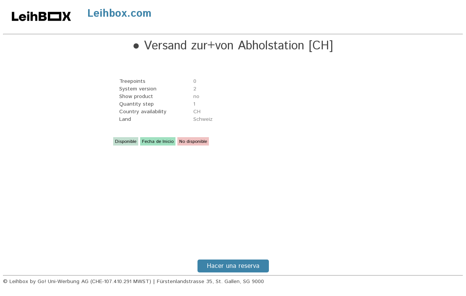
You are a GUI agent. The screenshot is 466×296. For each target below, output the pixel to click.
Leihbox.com (119, 13)
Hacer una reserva (233, 266)
